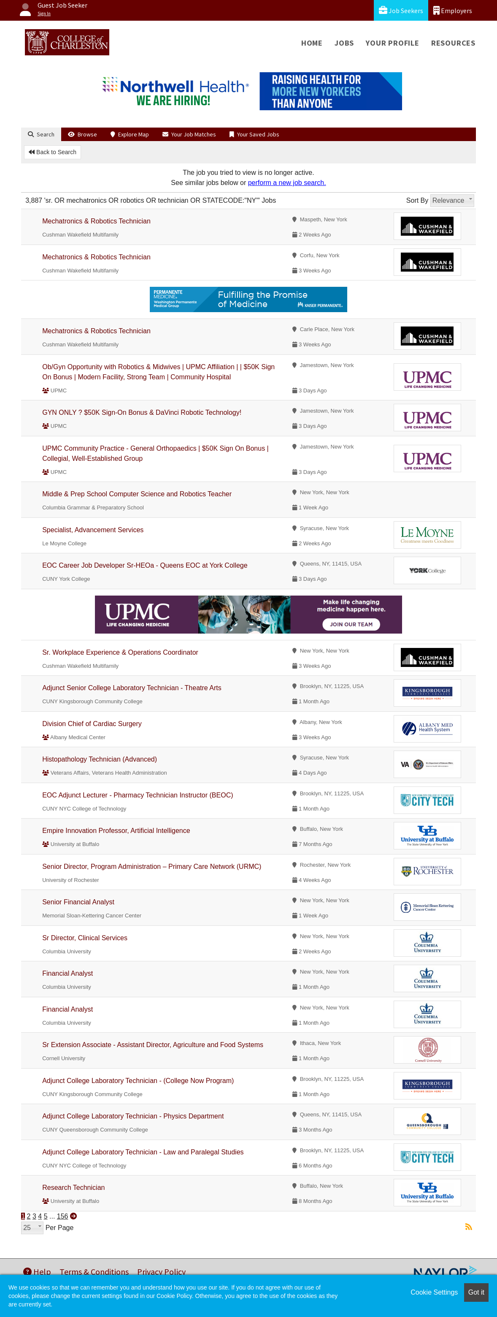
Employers (452, 10)
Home (312, 43)
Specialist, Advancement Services (92, 529)
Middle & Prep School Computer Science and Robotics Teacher (137, 494)
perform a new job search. (287, 182)
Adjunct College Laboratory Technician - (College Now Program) (138, 1080)
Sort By (417, 200)
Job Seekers (401, 10)
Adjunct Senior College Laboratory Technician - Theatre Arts (131, 687)
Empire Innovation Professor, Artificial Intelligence (116, 830)
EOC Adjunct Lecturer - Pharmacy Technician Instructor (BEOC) (137, 795)
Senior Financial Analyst (78, 902)
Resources (453, 43)
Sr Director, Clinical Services (84, 937)
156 (62, 1216)
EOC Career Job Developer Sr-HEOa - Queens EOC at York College (144, 565)
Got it (476, 1292)
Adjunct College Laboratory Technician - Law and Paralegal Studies (142, 1152)
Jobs (344, 43)
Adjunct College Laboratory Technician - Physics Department (133, 1116)
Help (37, 1271)
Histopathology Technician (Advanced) (99, 759)
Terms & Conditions (94, 1271)
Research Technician (73, 1187)
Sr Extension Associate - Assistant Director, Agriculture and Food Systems (152, 1044)
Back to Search (52, 152)
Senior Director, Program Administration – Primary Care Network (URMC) (151, 866)
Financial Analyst (67, 973)
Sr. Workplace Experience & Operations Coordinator (120, 652)
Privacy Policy (161, 1271)
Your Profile (392, 43)
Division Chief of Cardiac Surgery (92, 723)
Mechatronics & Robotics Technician (96, 221)
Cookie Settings (434, 1292)
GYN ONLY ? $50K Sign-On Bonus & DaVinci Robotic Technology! (141, 412)
